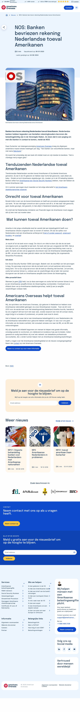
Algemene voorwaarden (10, 623)
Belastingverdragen (35, 631)
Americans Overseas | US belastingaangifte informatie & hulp (9, 7)
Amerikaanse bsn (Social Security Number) (36, 181)
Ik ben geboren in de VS (37, 587)
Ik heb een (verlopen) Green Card (38, 597)
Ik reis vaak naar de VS (36, 601)
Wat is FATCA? (33, 626)
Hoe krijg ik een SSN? (36, 628)
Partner (4, 631)
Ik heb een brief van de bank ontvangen (38, 593)
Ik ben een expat (34, 604)
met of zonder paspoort (53, 233)
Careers (4, 628)
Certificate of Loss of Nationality (9, 607)
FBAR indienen (7, 591)
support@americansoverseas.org (66, 618)
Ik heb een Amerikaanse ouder (39, 589)
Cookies (44, 687)
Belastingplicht (33, 623)
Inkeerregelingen (8, 596)
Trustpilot (75, 1)
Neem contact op (11, 524)
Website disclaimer (9, 626)
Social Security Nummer (10, 594)
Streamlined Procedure (10, 599)
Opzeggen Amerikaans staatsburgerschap (10, 603)
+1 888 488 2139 (63, 624)
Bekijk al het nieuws (62, 421)
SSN (20, 281)
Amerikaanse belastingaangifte (8, 588)
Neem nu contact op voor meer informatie (23, 349)
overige (18, 235)
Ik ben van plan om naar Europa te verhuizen (37, 612)
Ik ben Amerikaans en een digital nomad (37, 607)
